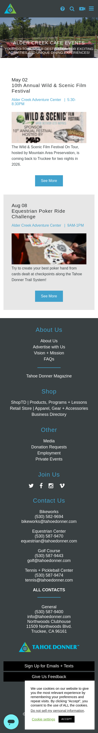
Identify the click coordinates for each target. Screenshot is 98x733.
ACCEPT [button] (66, 719)
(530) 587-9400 (49, 611)
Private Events (49, 459)
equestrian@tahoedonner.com (49, 541)
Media (49, 441)
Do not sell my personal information (57, 711)
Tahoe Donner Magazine (49, 376)
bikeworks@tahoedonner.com (48, 521)
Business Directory (49, 414)
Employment (49, 453)
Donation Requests (49, 447)
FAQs (49, 359)
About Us (49, 341)
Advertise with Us (49, 347)
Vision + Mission (49, 353)
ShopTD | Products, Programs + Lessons (49, 402)
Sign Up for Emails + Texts (48, 666)
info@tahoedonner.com (49, 616)
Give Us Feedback (49, 676)
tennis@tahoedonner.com (49, 580)
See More (49, 181)
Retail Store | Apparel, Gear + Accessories (49, 408)
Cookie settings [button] (43, 719)
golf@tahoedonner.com (49, 560)
